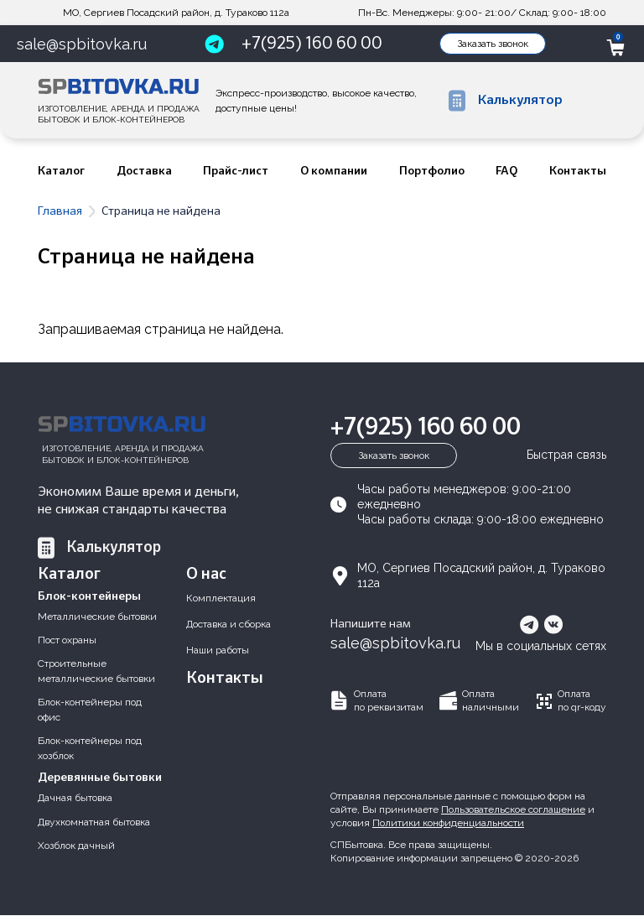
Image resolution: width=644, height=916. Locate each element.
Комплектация (221, 598)
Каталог (61, 171)
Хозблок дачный (76, 845)
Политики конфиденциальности (448, 823)
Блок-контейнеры (89, 596)
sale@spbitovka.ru (82, 44)
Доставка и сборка (228, 624)
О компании (333, 171)
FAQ (506, 171)
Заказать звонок (492, 43)
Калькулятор (113, 547)
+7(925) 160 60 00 (312, 43)
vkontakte (553, 624)
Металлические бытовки (97, 616)
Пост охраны (67, 640)
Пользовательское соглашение (513, 809)
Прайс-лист (235, 171)
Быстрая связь (566, 454)
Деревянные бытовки (100, 777)
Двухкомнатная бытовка (94, 822)
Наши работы (217, 650)
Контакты (577, 171)
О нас (206, 574)
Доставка (144, 171)
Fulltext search (590, 100)
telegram (529, 624)
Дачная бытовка (75, 798)
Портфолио (432, 171)
